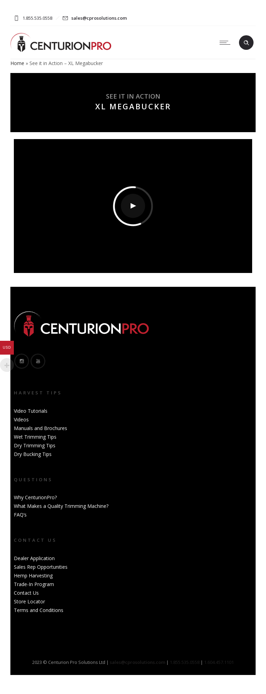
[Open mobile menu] (226, 42)
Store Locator (29, 601)
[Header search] (246, 42)
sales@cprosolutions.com (99, 18)
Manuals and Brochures (40, 428)
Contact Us (26, 593)
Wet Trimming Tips (35, 436)
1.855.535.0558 (185, 662)
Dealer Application (34, 558)
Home (17, 63)
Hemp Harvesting (33, 575)
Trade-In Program (34, 584)
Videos (21, 419)
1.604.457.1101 (219, 662)
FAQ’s (20, 514)
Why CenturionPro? (35, 497)
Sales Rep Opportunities (41, 567)
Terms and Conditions (38, 610)
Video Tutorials (30, 411)
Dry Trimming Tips (34, 445)
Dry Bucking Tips (33, 454)
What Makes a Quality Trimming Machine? (61, 506)
